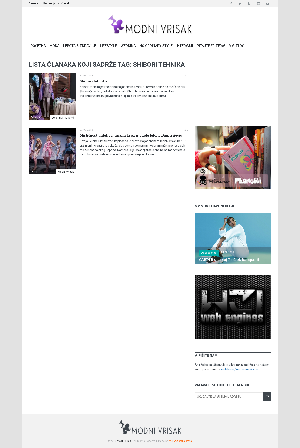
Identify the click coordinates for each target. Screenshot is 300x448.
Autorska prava (183, 441)
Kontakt (65, 3)
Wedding (128, 46)
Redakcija (49, 3)
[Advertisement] (233, 88)
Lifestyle (108, 46)
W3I (171, 441)
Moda (54, 46)
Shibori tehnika (93, 81)
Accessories (208, 252)
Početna (38, 46)
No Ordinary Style (156, 46)
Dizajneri (36, 117)
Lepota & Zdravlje (79, 46)
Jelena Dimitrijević (63, 117)
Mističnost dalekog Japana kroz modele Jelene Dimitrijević (131, 135)
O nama (33, 3)
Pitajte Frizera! (211, 46)
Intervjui (184, 46)
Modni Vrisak (66, 171)
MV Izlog (236, 46)
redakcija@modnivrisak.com (240, 369)
